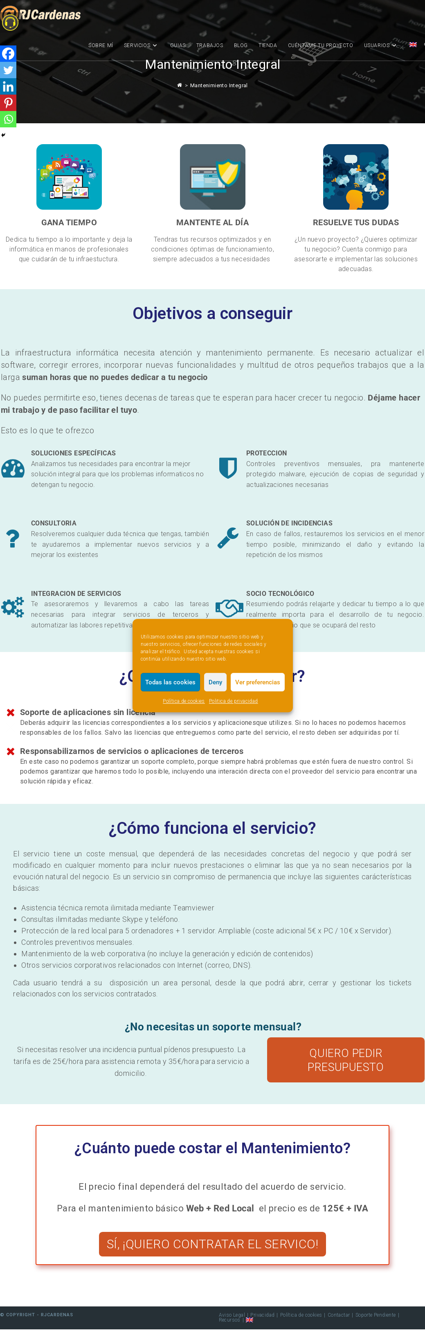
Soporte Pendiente (375, 1317)
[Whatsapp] (8, 119)
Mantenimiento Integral (219, 85)
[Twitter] (8, 70)
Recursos (230, 1321)
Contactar (339, 1317)
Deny (215, 682)
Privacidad (262, 1317)
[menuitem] (413, 45)
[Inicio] (179, 85)
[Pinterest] (8, 103)
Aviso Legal (232, 1317)
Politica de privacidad (233, 701)
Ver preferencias (257, 682)
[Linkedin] (8, 86)
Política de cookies (184, 701)
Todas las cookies (170, 682)
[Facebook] (8, 53)
